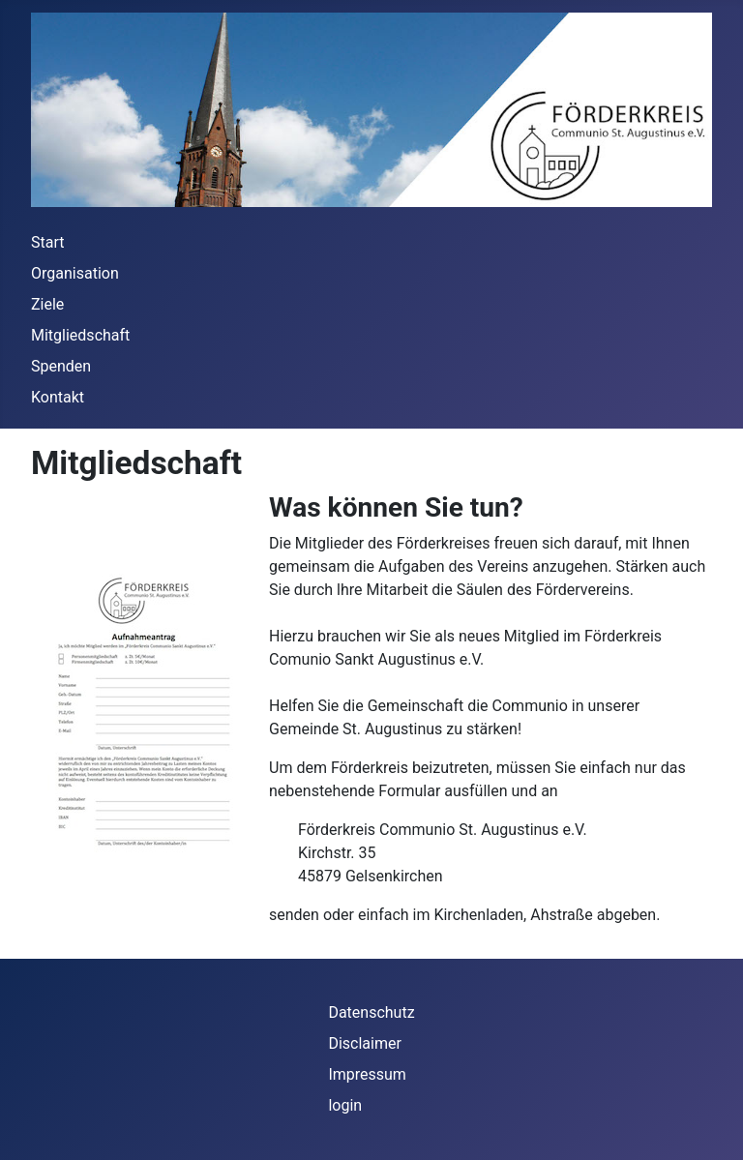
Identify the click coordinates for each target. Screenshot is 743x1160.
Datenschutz (371, 1012)
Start (47, 242)
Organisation (75, 273)
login (345, 1105)
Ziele (47, 304)
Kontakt (57, 397)
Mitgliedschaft (80, 335)
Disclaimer (364, 1043)
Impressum (367, 1074)
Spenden (61, 366)
